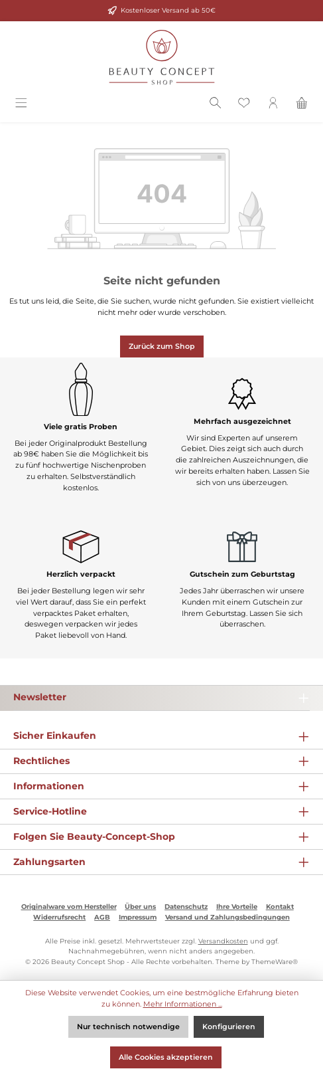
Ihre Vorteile (236, 906)
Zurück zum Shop (162, 346)
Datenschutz (186, 906)
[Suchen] (215, 105)
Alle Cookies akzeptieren (166, 1057)
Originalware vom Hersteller (69, 906)
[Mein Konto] (273, 105)
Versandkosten (223, 941)
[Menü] (21, 105)
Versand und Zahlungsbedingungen (227, 917)
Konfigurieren (228, 1026)
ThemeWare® (274, 961)
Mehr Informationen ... (182, 1004)
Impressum (138, 917)
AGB (102, 917)
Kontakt (280, 906)
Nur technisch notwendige (128, 1026)
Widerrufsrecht (59, 917)
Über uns (140, 906)
